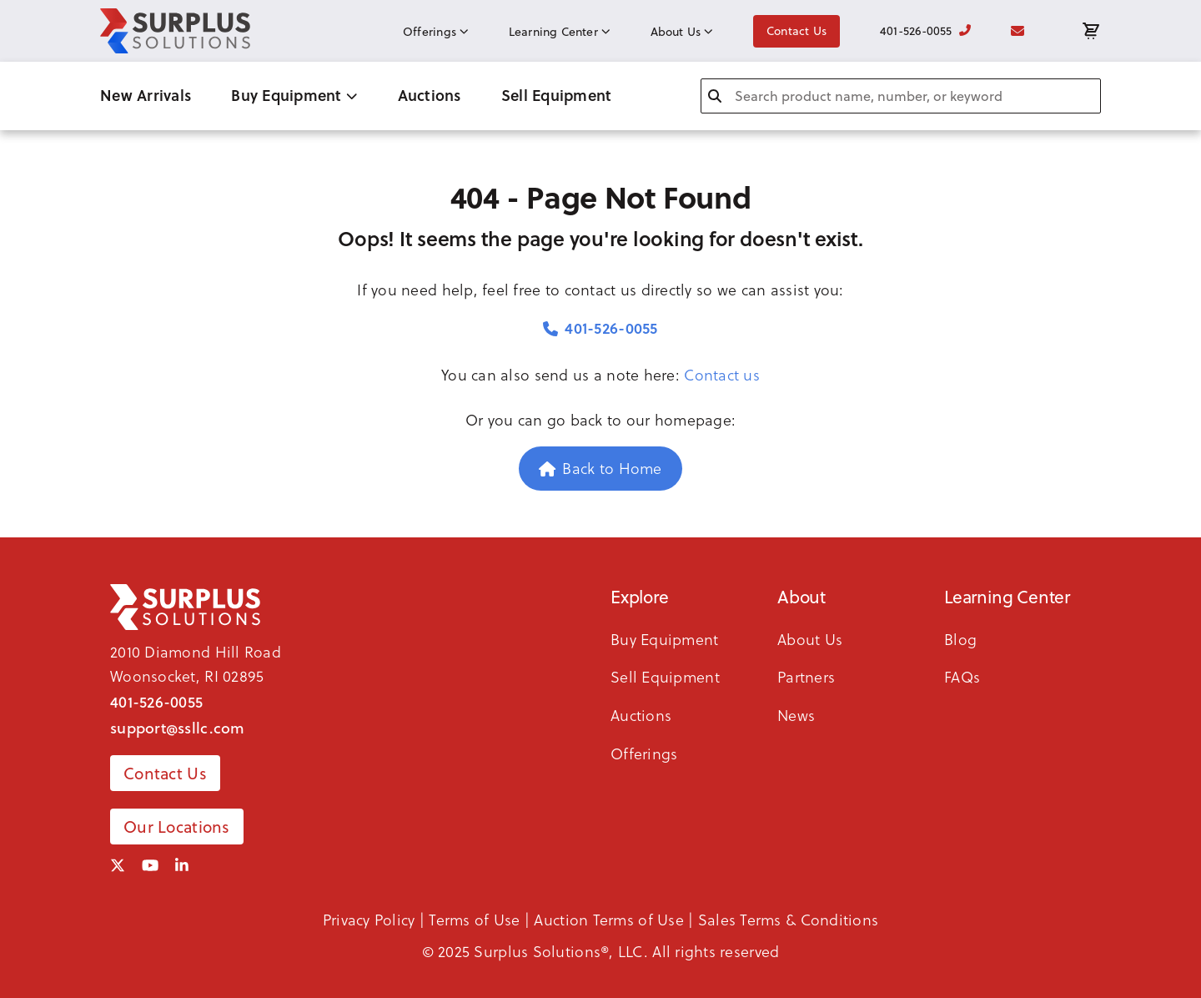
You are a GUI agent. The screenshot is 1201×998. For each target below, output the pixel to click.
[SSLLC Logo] (175, 30)
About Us (682, 31)
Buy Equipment (294, 95)
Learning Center (560, 31)
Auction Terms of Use (608, 920)
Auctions (429, 95)
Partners (806, 677)
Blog (960, 639)
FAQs (962, 677)
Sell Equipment (556, 95)
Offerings (436, 31)
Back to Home (600, 468)
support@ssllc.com (177, 727)
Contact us (722, 375)
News (796, 715)
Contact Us (796, 31)
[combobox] (901, 95)
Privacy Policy (369, 920)
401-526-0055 (925, 31)
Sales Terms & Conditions (788, 920)
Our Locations (176, 826)
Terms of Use (474, 920)
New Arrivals (145, 95)
